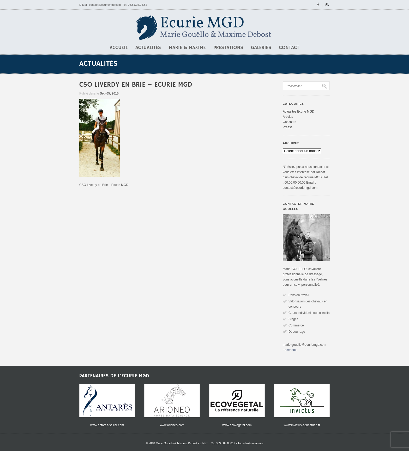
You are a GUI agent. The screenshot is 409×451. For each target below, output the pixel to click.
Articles (288, 117)
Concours (289, 122)
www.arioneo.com (172, 425)
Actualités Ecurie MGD (298, 111)
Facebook (290, 350)
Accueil (119, 48)
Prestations (228, 48)
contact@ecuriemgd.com (105, 4)
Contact (289, 48)
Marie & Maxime (187, 48)
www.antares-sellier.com (107, 425)
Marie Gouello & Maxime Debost (176, 443)
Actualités (148, 48)
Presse (287, 127)
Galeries (261, 48)
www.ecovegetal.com (237, 425)
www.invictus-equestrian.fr (302, 425)
